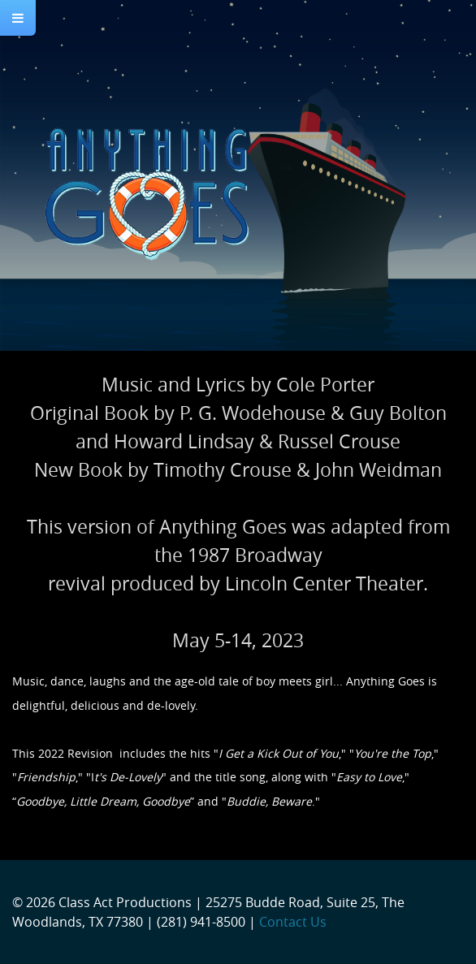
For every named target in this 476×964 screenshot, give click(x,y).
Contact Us (293, 922)
